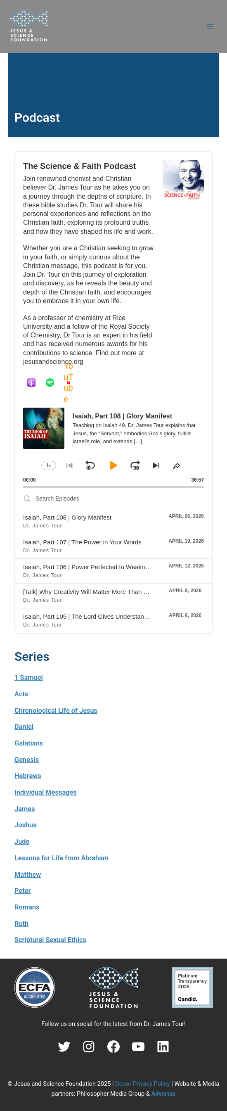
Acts (21, 694)
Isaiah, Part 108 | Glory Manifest (67, 517)
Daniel (23, 727)
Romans (26, 907)
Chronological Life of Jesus (55, 711)
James (24, 809)
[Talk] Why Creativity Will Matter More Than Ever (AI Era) (101, 591)
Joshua (25, 825)
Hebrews (27, 776)
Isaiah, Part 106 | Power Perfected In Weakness (89, 566)
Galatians (28, 743)
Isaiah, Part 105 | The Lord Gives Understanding (89, 616)
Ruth (21, 924)
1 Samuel (28, 677)
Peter (22, 891)
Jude (21, 841)
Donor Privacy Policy (142, 1083)
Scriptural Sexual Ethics (50, 940)
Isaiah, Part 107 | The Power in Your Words (82, 542)
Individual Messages (45, 792)
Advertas (163, 1093)
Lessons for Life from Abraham (61, 858)
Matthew (27, 874)
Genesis (26, 760)
